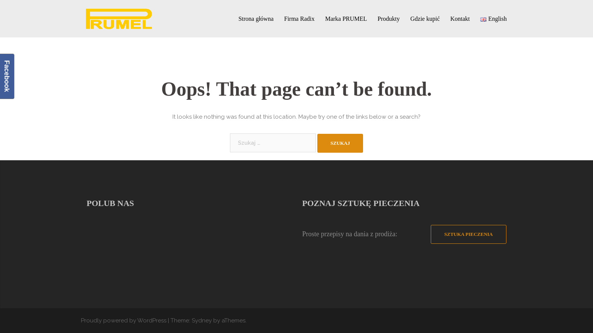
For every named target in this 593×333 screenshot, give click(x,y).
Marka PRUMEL (346, 18)
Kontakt (460, 18)
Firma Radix (299, 18)
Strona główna (255, 18)
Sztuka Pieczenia (468, 234)
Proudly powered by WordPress (123, 320)
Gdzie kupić (425, 18)
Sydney (202, 320)
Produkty (388, 18)
